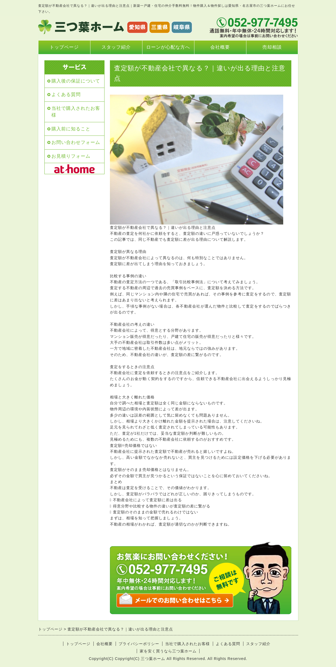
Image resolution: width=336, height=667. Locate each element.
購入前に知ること (70, 128)
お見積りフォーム (70, 156)
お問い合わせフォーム (75, 142)
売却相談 (272, 47)
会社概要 (220, 47)
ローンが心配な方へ (168, 47)
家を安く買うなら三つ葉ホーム (168, 651)
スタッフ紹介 (116, 47)
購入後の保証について (75, 81)
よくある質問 (66, 94)
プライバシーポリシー (139, 644)
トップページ (64, 47)
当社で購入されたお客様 (75, 112)
